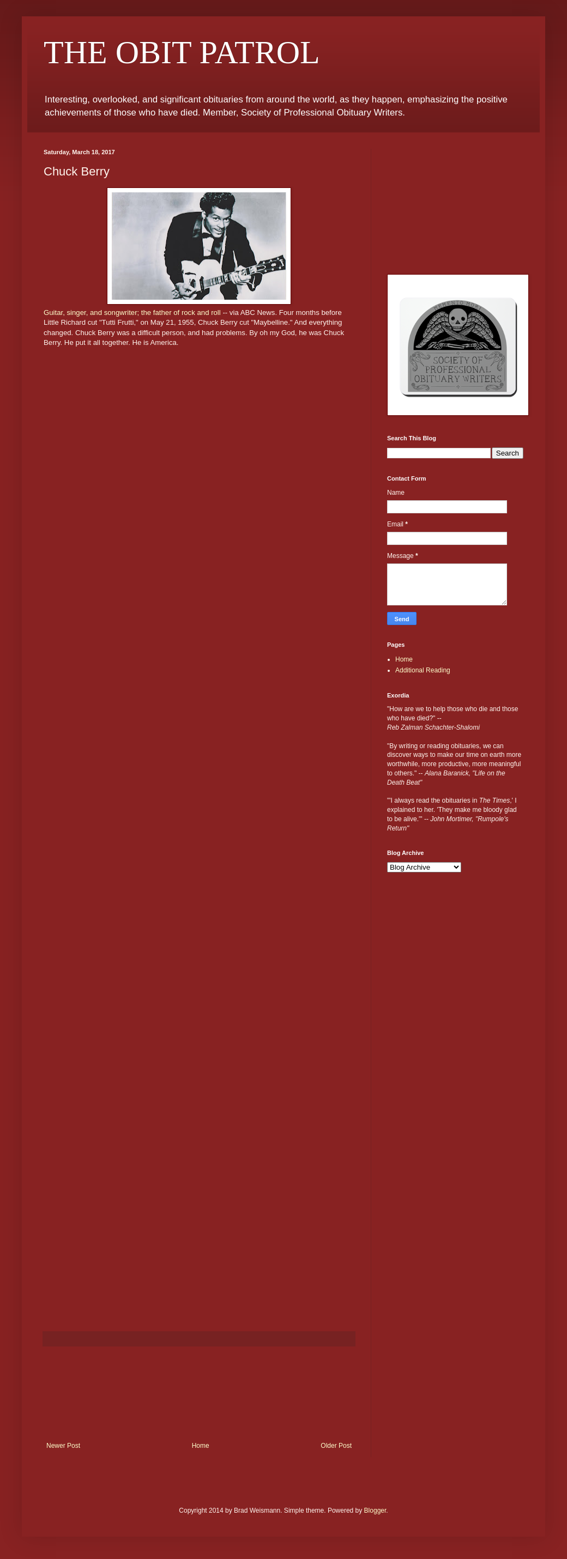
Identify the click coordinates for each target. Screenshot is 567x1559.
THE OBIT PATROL (182, 52)
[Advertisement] (199, 1394)
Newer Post (63, 1445)
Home (200, 1445)
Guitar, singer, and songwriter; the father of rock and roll (133, 312)
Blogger (375, 1510)
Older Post (336, 1445)
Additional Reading (422, 670)
